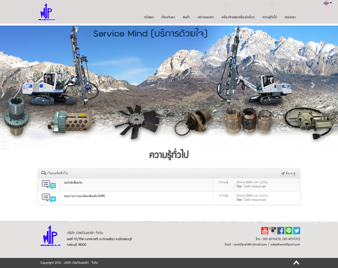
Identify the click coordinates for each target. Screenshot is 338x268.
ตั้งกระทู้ (288, 173)
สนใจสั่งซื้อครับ (73, 182)
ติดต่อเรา (290, 17)
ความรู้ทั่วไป (269, 17)
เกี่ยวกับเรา (168, 17)
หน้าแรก (149, 17)
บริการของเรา (205, 17)
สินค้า (186, 17)
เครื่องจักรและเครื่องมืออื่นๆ (238, 17)
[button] (25, 85)
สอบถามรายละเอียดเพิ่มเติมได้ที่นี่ (84, 196)
